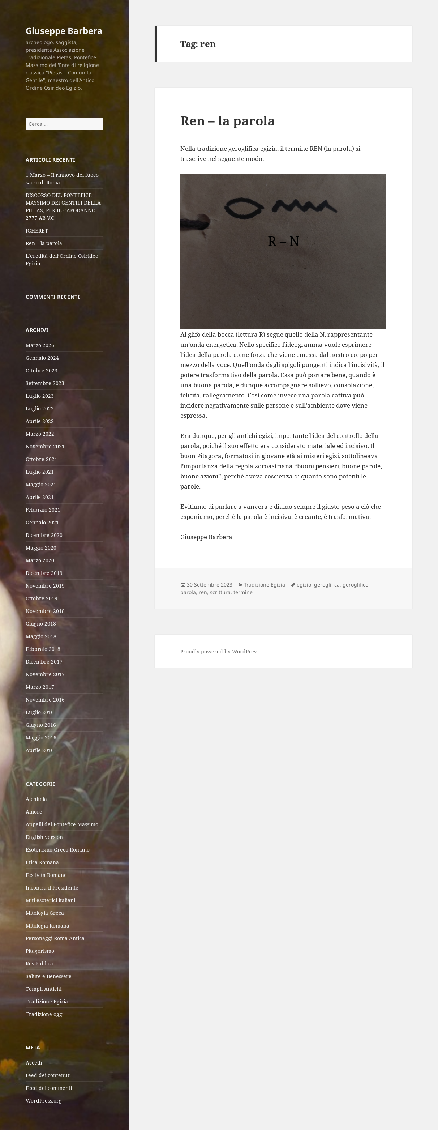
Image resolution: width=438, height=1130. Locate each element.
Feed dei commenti (49, 1087)
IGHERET (37, 230)
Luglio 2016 (40, 712)
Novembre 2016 (45, 699)
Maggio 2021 (41, 484)
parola (188, 592)
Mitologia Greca (45, 912)
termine (243, 592)
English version (44, 836)
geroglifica (327, 584)
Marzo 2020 (40, 560)
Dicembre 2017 (44, 661)
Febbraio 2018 (43, 648)
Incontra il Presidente (52, 887)
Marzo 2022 (40, 433)
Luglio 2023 (40, 395)
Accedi (34, 1062)
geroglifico (355, 584)
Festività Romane (46, 874)
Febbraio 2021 (43, 509)
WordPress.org (44, 1100)
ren (203, 592)
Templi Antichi (43, 988)
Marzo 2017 (40, 686)
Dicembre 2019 (44, 573)
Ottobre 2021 (41, 459)
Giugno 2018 (41, 623)
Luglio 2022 (40, 408)
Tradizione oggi (45, 1014)
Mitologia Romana (47, 925)
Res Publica (39, 963)
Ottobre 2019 (41, 598)
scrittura (220, 592)
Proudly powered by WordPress (219, 651)
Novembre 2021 (45, 446)
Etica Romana (42, 862)
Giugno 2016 (41, 724)
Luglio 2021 (40, 471)
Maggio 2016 (41, 737)
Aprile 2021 (40, 497)
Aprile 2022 (40, 421)
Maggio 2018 (41, 636)
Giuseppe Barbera (64, 31)
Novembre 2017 (45, 674)
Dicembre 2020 (44, 535)
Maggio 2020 (41, 547)
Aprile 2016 (40, 750)
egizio (304, 584)
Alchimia (36, 799)
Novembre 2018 (45, 610)
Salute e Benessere (49, 976)
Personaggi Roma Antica (55, 938)
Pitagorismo (40, 950)
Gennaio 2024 (42, 357)
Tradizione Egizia (47, 1001)
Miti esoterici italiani (50, 900)
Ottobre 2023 (41, 370)
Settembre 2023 (45, 383)
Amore (34, 811)
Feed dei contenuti (48, 1075)
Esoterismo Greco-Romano (58, 849)
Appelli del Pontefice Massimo (62, 824)
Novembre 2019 (45, 585)
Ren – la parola (44, 243)
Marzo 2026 (40, 345)
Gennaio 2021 (42, 522)
